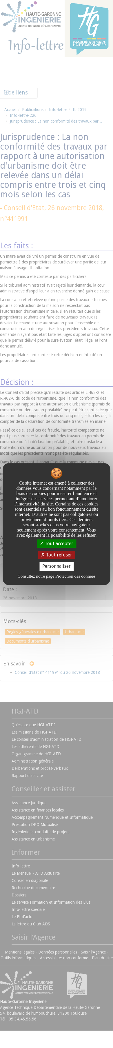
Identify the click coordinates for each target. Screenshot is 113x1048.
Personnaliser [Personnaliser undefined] (56, 566)
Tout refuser (56, 555)
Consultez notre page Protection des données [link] (57, 576)
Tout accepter (56, 543)
